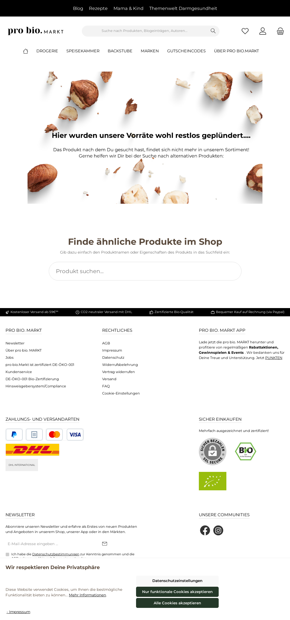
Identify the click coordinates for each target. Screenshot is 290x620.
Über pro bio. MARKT (24, 350)
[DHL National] (32, 450)
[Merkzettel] (245, 31)
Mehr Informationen (87, 595)
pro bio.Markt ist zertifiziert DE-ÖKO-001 (40, 365)
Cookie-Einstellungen (121, 393)
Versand (109, 379)
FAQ (106, 386)
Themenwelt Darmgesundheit (183, 8)
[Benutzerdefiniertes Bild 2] (34, 434)
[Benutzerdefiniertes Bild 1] (14, 434)
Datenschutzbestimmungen (55, 554)
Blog (78, 8)
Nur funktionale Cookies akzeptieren (177, 591)
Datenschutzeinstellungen (177, 580)
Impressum (112, 350)
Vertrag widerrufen (118, 372)
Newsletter (15, 343)
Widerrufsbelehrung (120, 365)
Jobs (9, 357)
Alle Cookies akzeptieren (177, 603)
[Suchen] (213, 31)
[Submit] (105, 544)
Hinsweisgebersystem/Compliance (36, 386)
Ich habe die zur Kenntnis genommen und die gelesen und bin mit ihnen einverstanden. (72, 556)
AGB (106, 343)
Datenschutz (113, 357)
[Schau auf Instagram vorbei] (218, 530)
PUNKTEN (273, 358)
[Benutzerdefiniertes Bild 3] (65, 434)
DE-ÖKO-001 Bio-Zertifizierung (32, 379)
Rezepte (98, 8)
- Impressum (18, 612)
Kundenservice (19, 372)
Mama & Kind (128, 8)
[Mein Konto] (262, 31)
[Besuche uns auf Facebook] (205, 530)
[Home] (30, 51)
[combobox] (144, 31)
